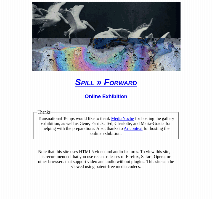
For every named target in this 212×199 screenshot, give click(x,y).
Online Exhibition (106, 96)
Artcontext (133, 128)
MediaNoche (122, 118)
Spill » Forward (106, 82)
